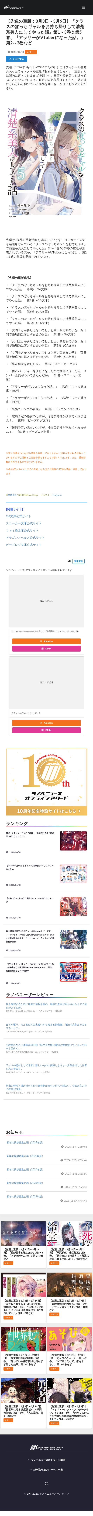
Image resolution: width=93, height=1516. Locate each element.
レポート (31, 52)
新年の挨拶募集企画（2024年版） (25, 1169)
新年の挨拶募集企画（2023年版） (25, 1182)
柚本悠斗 (12, 495)
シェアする (16, 58)
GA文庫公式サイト (18, 516)
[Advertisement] (46, 1113)
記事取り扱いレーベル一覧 (48, 1469)
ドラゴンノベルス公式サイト (25, 537)
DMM (46, 648)
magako (57, 495)
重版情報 (78, 561)
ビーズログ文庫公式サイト (24, 545)
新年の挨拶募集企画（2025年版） (25, 1156)
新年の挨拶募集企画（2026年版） (25, 1142)
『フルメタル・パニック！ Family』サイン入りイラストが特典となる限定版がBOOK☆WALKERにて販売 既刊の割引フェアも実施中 (30, 967)
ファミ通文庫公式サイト (22, 530)
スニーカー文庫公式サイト (24, 523)
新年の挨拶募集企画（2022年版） (25, 1196)
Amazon (46, 641)
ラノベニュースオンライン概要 (48, 1459)
